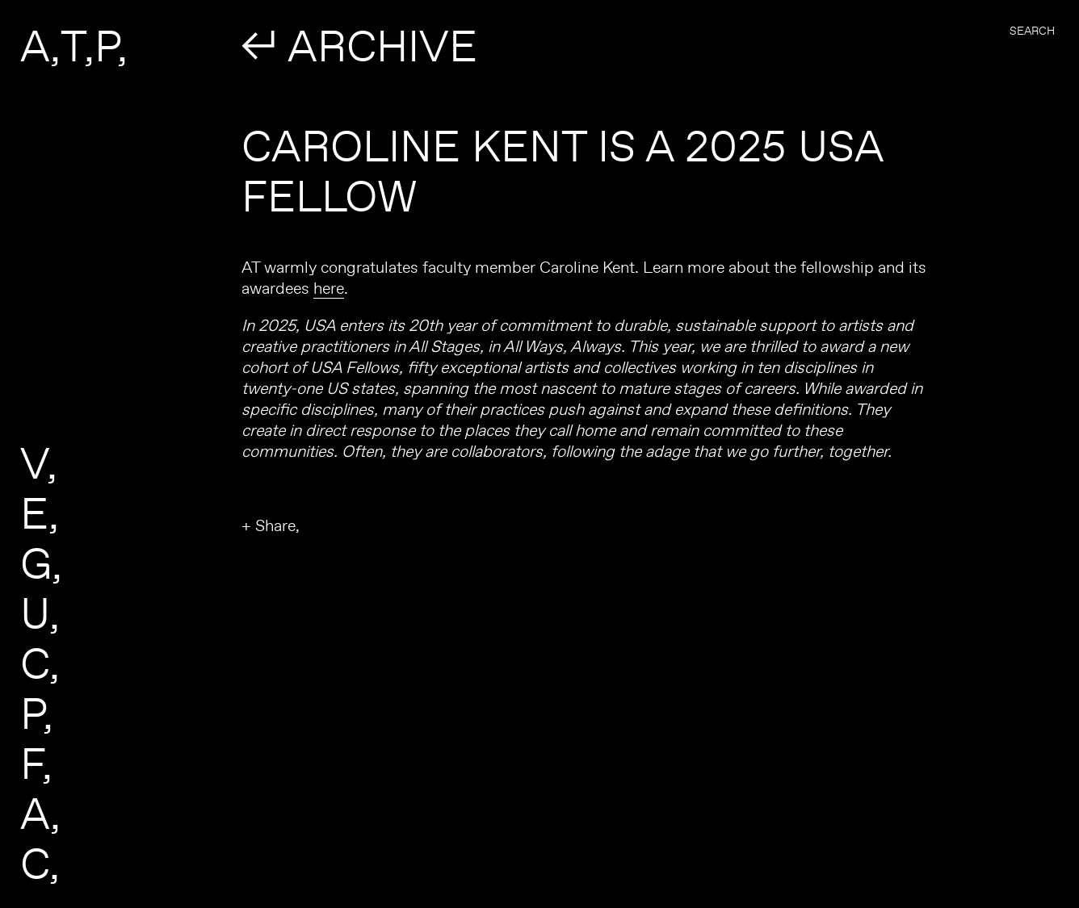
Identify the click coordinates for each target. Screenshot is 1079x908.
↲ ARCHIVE (359, 45)
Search (1032, 30)
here (328, 288)
